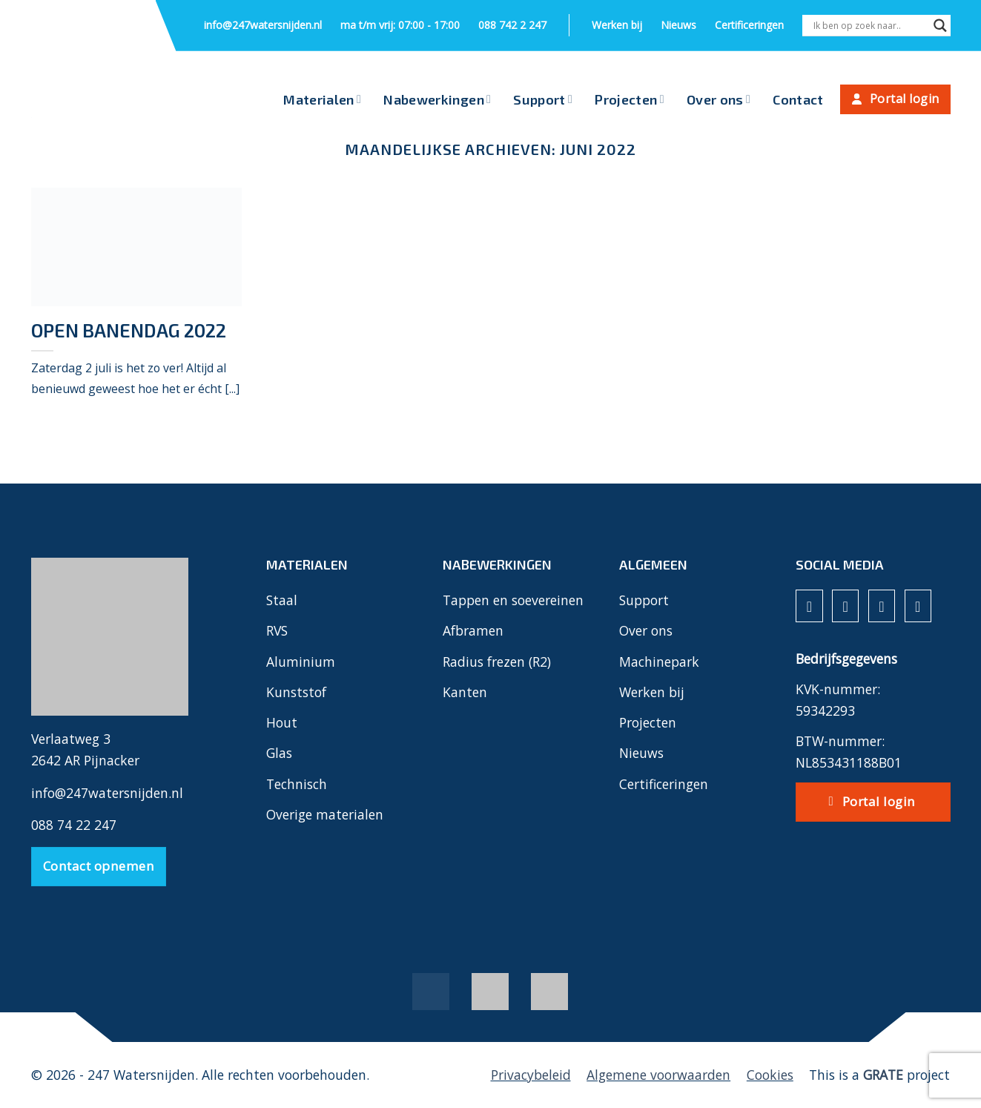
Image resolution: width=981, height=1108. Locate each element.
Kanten (465, 692)
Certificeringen (749, 25)
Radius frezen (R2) (497, 661)
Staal (281, 600)
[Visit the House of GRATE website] (883, 1075)
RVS (277, 630)
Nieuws (678, 25)
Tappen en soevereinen (513, 600)
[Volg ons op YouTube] (918, 606)
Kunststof (296, 692)
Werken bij (617, 25)
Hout (281, 722)
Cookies (770, 1075)
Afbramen (473, 630)
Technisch (296, 784)
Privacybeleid (531, 1075)
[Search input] (869, 25)
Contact (798, 99)
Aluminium (300, 661)
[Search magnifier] (940, 27)
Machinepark (659, 661)
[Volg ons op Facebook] (809, 606)
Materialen (322, 99)
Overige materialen (324, 814)
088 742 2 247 (512, 25)
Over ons (718, 99)
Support (542, 99)
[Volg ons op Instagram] (845, 606)
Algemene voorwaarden (658, 1075)
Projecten (629, 99)
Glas (279, 753)
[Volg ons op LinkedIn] (881, 606)
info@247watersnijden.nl (263, 25)
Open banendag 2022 (128, 330)
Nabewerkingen (437, 99)
